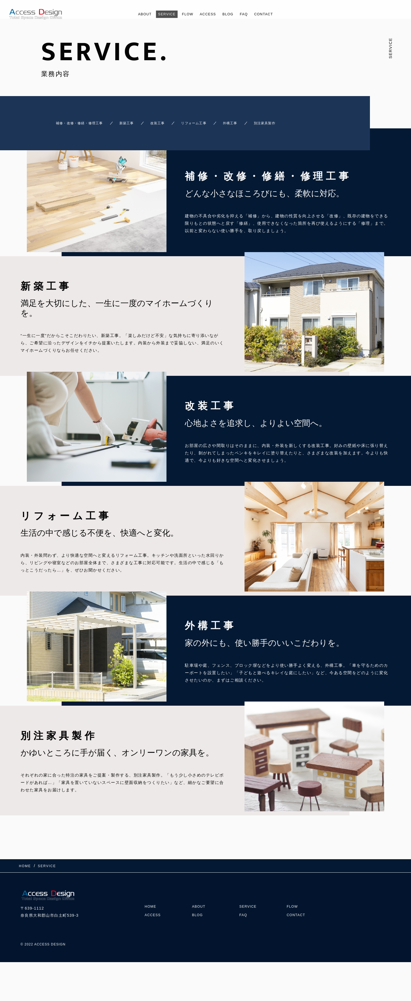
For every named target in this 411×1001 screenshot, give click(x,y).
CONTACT (271, 14)
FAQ (249, 14)
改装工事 (170, 120)
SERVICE (161, 14)
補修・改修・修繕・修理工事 (72, 120)
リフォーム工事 (215, 120)
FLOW (185, 14)
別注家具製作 (304, 120)
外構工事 (261, 120)
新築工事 (131, 120)
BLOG (231, 14)
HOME (151, 895)
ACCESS (208, 14)
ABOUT (137, 14)
